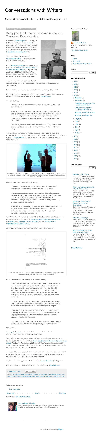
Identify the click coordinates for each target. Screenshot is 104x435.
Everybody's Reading (13, 59)
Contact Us (76, 61)
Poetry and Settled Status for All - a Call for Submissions (84, 188)
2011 (75, 145)
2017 (75, 95)
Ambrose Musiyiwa (80, 43)
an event (28, 43)
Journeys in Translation (17, 65)
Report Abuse (76, 248)
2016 (75, 136)
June (77, 124)
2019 (75, 90)
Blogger (60, 429)
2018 (75, 92)
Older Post (62, 393)
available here (55, 365)
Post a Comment (14, 389)
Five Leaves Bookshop (45, 361)
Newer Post (10, 393)
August (77, 119)
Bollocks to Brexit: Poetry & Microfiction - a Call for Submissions (82, 203)
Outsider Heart (19, 137)
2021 (75, 84)
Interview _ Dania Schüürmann (85, 112)
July (76, 121)
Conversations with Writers (33, 10)
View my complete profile (79, 50)
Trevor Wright (20, 41)
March (77, 133)
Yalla (62, 376)
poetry (37, 376)
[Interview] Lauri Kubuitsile (26, 403)
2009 (75, 150)
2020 (75, 87)
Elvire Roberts (46, 96)
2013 (75, 139)
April (77, 130)
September (79, 101)
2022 (75, 81)
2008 (75, 153)
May (76, 127)
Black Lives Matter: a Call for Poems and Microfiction (82, 231)
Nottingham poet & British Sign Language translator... (85, 104)
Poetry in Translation (46, 376)
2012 (75, 142)
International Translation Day (16, 52)
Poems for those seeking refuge (26, 376)
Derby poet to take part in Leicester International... (83, 108)
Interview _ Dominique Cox (83, 115)
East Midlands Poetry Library (82, 63)
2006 (75, 159)
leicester (58, 374)
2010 (75, 147)
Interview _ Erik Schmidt (81, 174)
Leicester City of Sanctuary (28, 221)
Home (37, 393)
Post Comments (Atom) (22, 397)
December (78, 98)
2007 (75, 156)
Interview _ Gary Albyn (80, 218)
